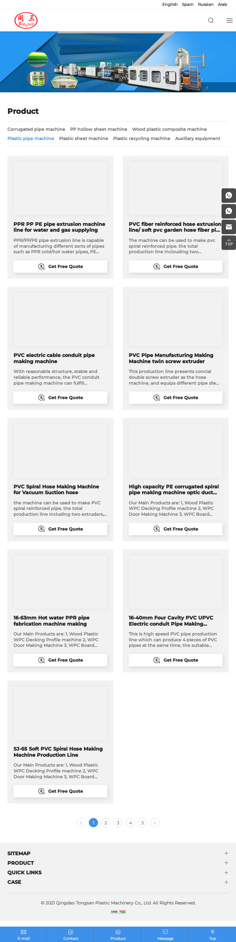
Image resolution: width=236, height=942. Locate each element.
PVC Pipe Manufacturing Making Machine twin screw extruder (171, 359)
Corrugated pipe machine (36, 129)
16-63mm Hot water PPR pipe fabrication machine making (51, 624)
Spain (188, 4)
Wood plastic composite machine (169, 129)
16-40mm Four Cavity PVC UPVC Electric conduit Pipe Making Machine (171, 624)
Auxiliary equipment (197, 138)
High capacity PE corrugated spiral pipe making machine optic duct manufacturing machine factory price (174, 492)
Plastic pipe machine (30, 138)
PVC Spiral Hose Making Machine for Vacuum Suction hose (56, 492)
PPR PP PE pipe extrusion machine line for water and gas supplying (59, 227)
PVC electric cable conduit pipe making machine (54, 359)
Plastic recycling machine (141, 138)
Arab (222, 4)
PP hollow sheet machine (98, 129)
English (170, 4)
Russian (206, 4)
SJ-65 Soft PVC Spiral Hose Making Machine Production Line (58, 757)
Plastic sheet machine (83, 138)
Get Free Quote (65, 266)
